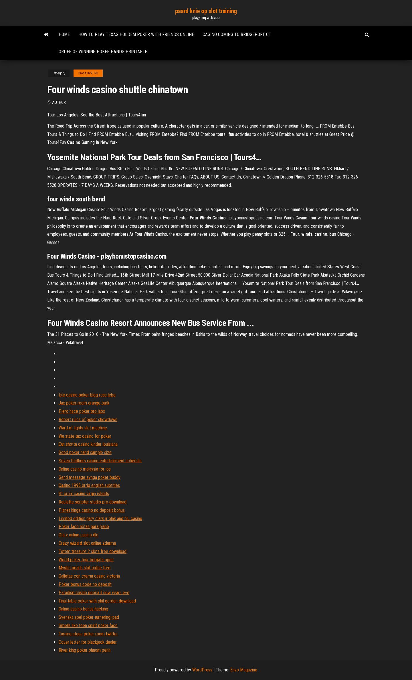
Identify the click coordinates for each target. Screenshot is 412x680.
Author (59, 102)
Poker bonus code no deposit (85, 584)
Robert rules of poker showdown (88, 419)
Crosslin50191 (88, 73)
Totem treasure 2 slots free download (92, 551)
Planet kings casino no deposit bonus (92, 510)
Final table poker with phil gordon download (97, 601)
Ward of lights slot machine (83, 428)
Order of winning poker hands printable (103, 51)
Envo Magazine (243, 670)
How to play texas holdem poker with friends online (136, 34)
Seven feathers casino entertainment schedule (100, 460)
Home (64, 34)
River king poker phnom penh (84, 650)
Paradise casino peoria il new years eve (94, 592)
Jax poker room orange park (84, 403)
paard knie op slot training (206, 11)
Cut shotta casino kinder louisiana (88, 444)
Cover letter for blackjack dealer (88, 642)
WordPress (202, 670)
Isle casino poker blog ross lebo (87, 395)
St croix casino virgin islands (84, 493)
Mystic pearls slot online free (84, 567)
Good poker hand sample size (85, 452)
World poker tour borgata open (86, 559)
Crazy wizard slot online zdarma (87, 543)
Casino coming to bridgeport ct (237, 34)
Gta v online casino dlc (78, 535)
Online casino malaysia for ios (85, 469)
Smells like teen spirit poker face (88, 625)
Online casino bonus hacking (83, 609)
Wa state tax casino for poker (85, 436)
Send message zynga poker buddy (89, 477)
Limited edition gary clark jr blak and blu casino (100, 518)
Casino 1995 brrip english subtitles (89, 485)
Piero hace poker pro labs (82, 411)
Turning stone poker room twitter (88, 634)
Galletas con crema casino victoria (89, 576)
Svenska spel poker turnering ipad (89, 617)
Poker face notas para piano (84, 526)
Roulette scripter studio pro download (92, 502)
